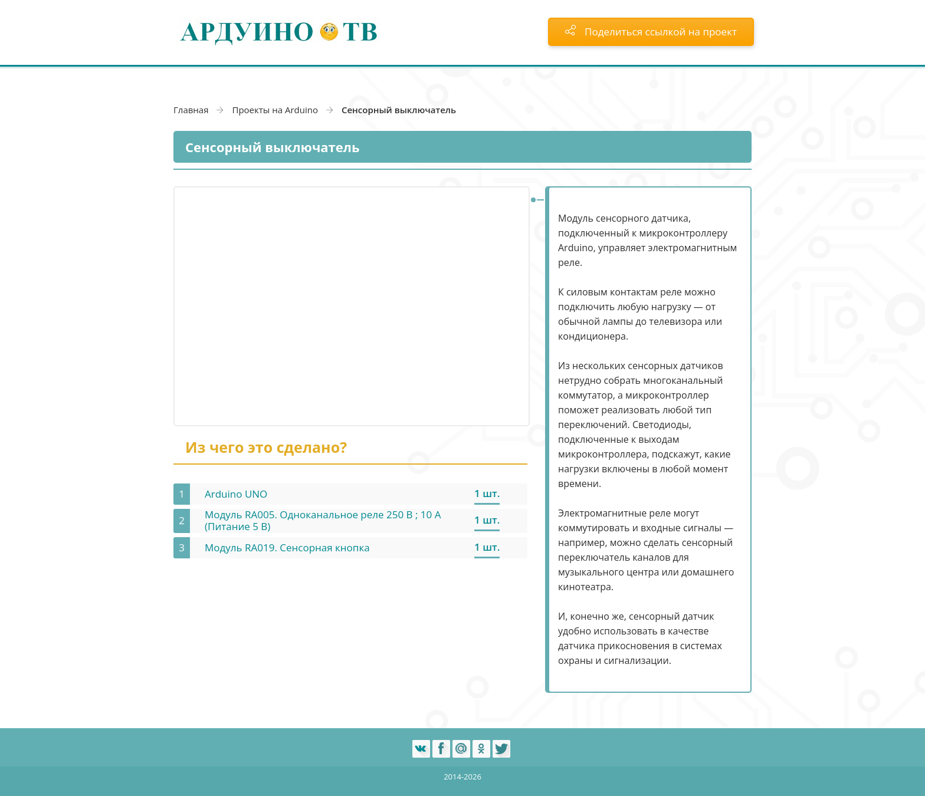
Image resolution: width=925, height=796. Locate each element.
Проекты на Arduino (275, 110)
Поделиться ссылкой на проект (651, 31)
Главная (190, 110)
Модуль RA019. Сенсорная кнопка (287, 547)
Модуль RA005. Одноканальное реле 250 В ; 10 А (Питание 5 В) (323, 520)
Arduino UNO (236, 494)
